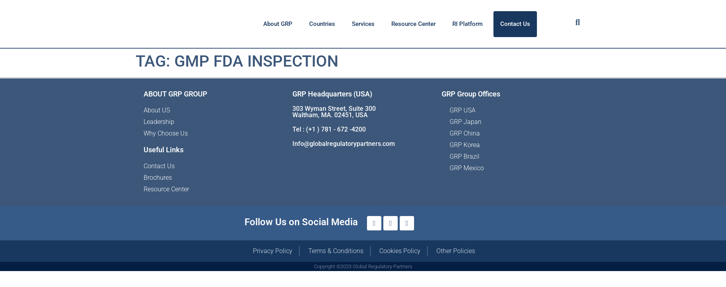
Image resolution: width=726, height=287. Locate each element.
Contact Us (515, 24)
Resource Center (413, 24)
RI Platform (467, 24)
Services (363, 24)
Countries (322, 24)
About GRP (277, 24)
